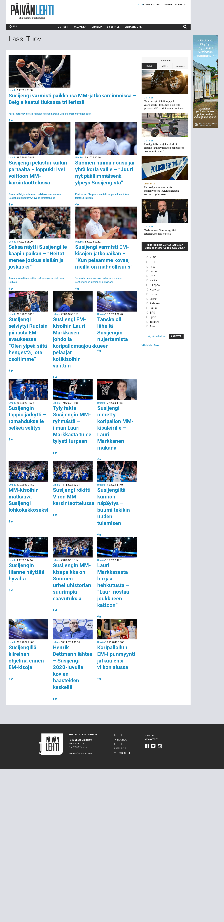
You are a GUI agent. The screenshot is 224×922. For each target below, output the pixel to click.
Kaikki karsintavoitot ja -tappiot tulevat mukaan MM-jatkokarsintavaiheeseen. (50, 113)
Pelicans (155, 303)
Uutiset (63, 26)
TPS (152, 312)
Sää (13, 26)
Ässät (153, 326)
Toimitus (167, 4)
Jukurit (154, 271)
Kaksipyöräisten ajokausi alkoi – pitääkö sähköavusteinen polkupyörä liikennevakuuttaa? (164, 148)
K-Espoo (155, 285)
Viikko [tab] (165, 66)
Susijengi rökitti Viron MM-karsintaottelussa (73, 496)
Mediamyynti (181, 4)
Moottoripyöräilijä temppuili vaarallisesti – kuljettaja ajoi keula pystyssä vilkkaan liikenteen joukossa (164, 105)
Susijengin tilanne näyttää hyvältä (26, 572)
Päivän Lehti (32, 11)
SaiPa (153, 308)
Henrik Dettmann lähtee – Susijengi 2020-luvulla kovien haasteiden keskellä (72, 667)
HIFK (153, 257)
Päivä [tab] (149, 66)
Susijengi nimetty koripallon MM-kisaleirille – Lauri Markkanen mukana (115, 428)
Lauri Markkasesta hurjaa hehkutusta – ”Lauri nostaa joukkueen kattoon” (113, 585)
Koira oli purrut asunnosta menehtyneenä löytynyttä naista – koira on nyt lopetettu (162, 191)
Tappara (154, 321)
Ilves (152, 266)
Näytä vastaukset (156, 336)
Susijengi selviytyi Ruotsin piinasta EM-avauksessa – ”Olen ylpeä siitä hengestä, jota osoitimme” (28, 339)
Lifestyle (113, 26)
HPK (152, 262)
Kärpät (154, 294)
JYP (152, 275)
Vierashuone (133, 26)
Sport (153, 317)
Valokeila (79, 26)
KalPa (153, 280)
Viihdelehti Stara (150, 345)
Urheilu (97, 26)
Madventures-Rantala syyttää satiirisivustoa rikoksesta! (160, 232)
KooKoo (155, 289)
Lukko (153, 298)
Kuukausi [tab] (180, 66)
